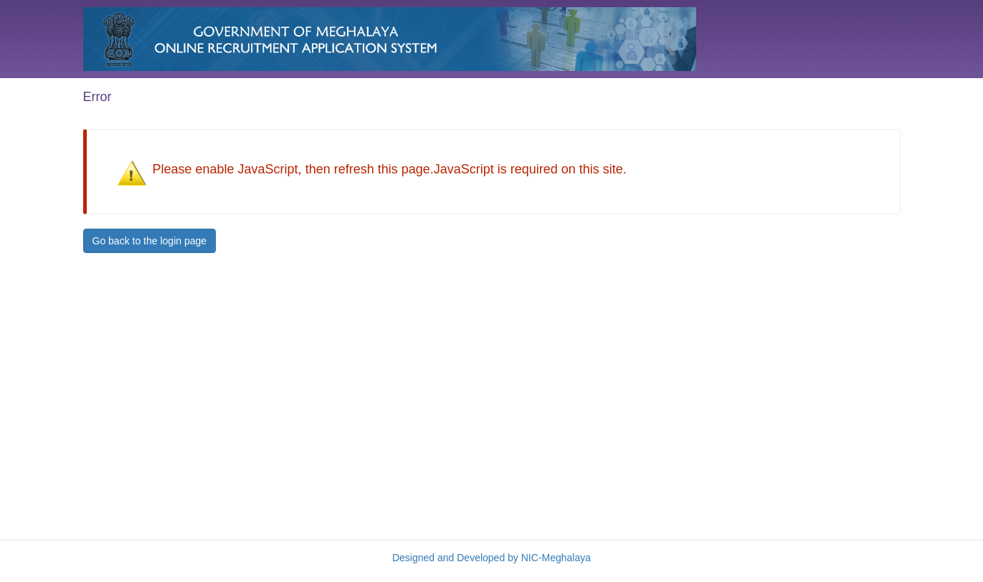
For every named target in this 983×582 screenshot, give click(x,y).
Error (97, 97)
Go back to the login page (149, 241)
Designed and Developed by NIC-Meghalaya (491, 557)
